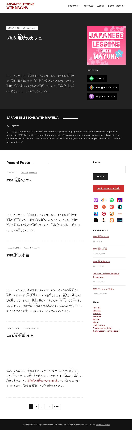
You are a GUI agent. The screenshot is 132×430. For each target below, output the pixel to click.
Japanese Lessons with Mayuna (20, 6)
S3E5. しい (17, 256)
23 (48, 406)
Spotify (97, 78)
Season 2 (97, 313)
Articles (88, 6)
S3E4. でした (20, 336)
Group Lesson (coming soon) (106, 331)
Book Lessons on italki (108, 188)
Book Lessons (115, 6)
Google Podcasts (103, 87)
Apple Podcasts (102, 96)
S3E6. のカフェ (24, 38)
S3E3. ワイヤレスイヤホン (103, 289)
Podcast (73, 6)
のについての (42, 380)
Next (56, 406)
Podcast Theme (103, 424)
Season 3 (33, 173)
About (100, 6)
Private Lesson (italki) (102, 328)
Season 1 (97, 316)
